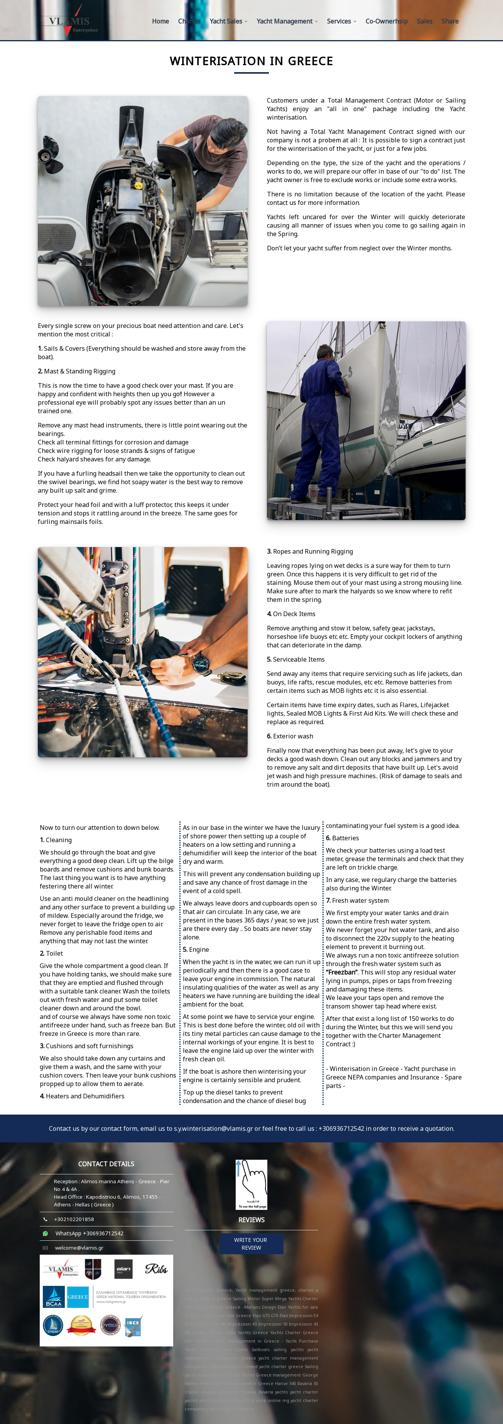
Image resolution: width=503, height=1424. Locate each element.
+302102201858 (74, 1219)
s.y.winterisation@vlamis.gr (214, 1128)
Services (341, 21)
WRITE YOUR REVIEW (251, 1243)
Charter (189, 21)
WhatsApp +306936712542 (89, 1233)
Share (450, 21)
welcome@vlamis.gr (79, 1247)
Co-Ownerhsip (387, 21)
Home (160, 21)
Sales (424, 21)
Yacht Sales (229, 21)
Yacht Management (287, 21)
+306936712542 (341, 1128)
